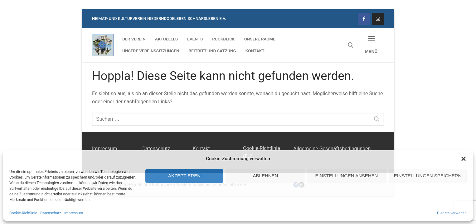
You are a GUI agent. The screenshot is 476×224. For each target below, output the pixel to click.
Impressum (73, 213)
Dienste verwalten (452, 213)
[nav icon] (371, 45)
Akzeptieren (184, 175)
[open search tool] (350, 45)
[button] (463, 159)
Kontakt (201, 149)
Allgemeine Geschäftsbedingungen (332, 149)
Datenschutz (50, 213)
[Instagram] (378, 19)
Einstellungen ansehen (346, 175)
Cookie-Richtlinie (23, 213)
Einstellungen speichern (428, 175)
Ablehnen (265, 175)
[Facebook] (364, 19)
